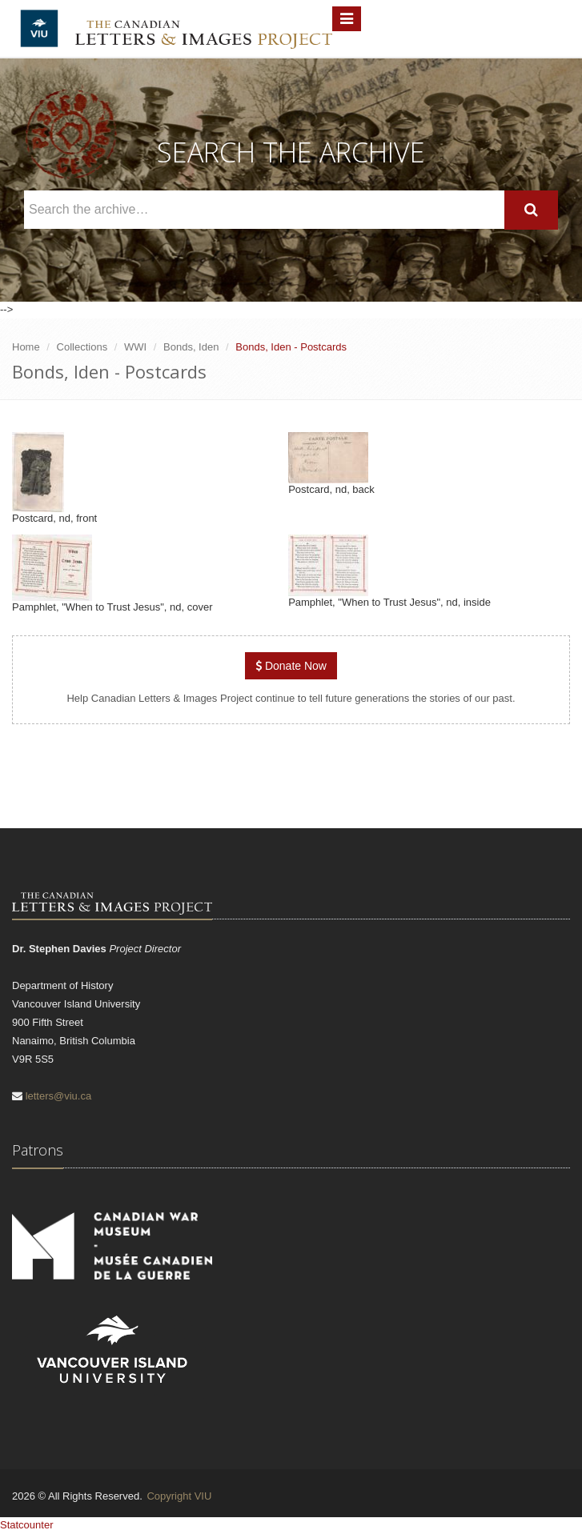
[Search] (531, 210)
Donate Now (291, 665)
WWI (135, 347)
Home (26, 347)
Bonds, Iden (191, 347)
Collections (82, 347)
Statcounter (27, 1525)
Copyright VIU (179, 1496)
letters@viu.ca (59, 1096)
